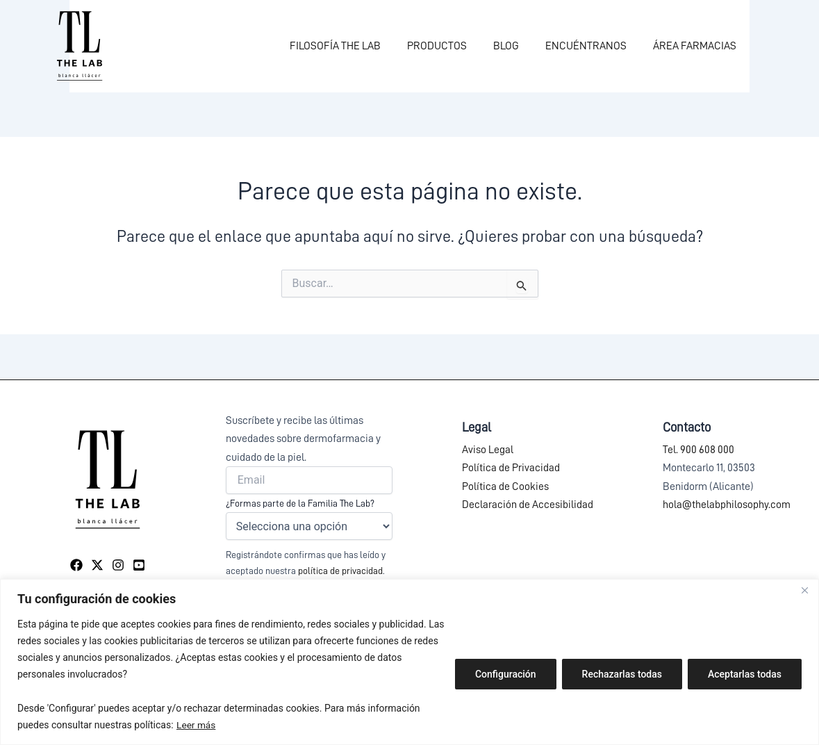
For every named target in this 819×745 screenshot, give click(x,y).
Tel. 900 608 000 (698, 449)
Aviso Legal (487, 449)
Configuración (505, 674)
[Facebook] (76, 565)
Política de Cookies (505, 486)
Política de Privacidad (511, 467)
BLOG (516, 45)
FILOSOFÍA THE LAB (353, 45)
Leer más (196, 724)
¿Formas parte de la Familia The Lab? (300, 503)
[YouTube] (139, 565)
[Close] (804, 590)
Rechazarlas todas (622, 674)
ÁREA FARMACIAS (696, 45)
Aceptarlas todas (744, 674)
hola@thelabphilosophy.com (727, 504)
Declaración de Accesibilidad (527, 504)
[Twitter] (97, 565)
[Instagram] (118, 565)
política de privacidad (340, 570)
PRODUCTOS (451, 45)
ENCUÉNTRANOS (592, 45)
